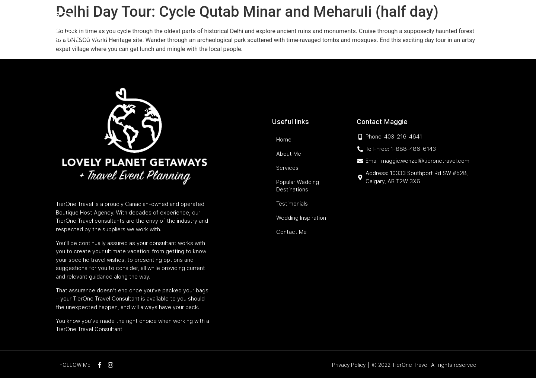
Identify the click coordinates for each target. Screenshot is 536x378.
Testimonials (371, 21)
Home (162, 21)
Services (227, 21)
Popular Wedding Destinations (296, 21)
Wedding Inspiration (427, 21)
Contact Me (439, 35)
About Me (192, 21)
